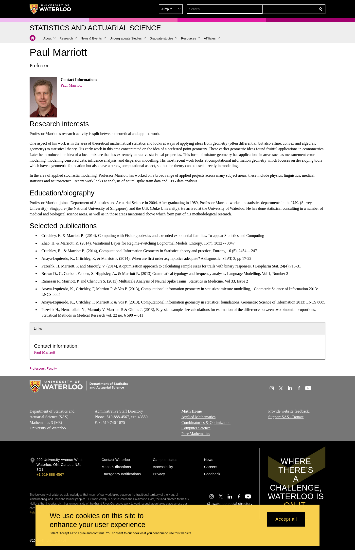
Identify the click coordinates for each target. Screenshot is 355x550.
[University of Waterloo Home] (50, 9)
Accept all (286, 519)
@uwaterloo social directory (229, 504)
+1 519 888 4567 (50, 474)
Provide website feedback (288, 411)
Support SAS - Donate (286, 417)
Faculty (52, 368)
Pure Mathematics (195, 434)
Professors (37, 368)
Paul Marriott (71, 85)
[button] (285, 9)
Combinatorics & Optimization (206, 422)
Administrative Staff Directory (119, 411)
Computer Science (196, 428)
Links (38, 328)
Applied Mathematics (198, 417)
